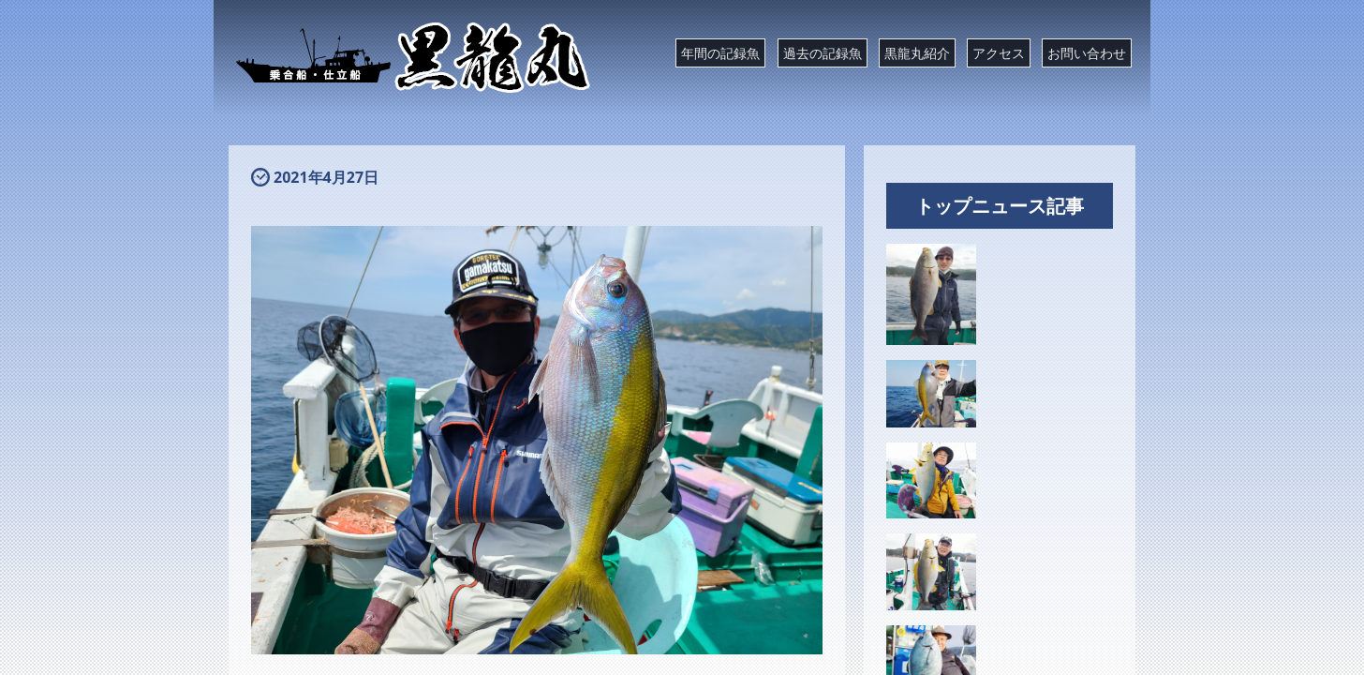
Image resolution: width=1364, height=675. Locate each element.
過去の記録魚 (822, 53)
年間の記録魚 (720, 53)
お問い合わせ (1086, 53)
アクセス (998, 53)
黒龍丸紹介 (917, 53)
